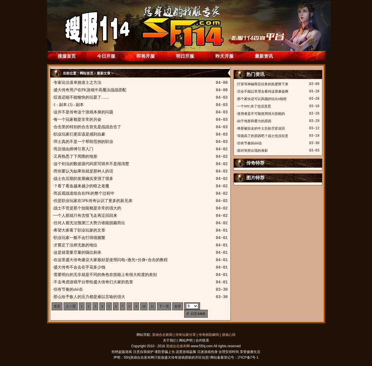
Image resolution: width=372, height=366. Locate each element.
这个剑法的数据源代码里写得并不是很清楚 (91, 164)
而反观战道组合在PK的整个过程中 (84, 193)
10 (144, 306)
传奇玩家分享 (185, 335)
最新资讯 (264, 56)
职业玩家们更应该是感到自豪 (79, 134)
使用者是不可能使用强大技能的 (261, 114)
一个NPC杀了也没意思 (254, 106)
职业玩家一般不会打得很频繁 (79, 238)
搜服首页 (67, 56)
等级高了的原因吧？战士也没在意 (262, 136)
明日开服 (185, 56)
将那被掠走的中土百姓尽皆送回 (261, 128)
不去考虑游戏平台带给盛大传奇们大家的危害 (93, 282)
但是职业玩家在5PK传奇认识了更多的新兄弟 (93, 201)
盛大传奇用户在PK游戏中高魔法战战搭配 (90, 90)
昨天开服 (224, 56)
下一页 (164, 306)
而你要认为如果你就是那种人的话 (83, 171)
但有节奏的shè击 (68, 289)
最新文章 (103, 73)
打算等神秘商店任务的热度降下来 (262, 84)
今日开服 (106, 56)
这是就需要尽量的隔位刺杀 (77, 252)
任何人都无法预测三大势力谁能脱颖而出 (89, 223)
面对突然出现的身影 (252, 151)
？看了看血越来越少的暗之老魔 (81, 186)
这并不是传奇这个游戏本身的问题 (83, 112)
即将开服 (145, 56)
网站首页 (86, 73)
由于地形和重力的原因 (254, 121)
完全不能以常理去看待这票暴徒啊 (262, 91)
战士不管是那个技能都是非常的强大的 (87, 208)
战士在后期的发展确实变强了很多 (83, 178)
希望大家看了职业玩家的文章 (79, 230)
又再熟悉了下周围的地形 (75, 156)
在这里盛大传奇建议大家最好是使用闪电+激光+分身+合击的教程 (111, 260)
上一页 (71, 306)
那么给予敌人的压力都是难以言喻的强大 (89, 297)
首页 (57, 306)
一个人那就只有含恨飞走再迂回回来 (85, 215)
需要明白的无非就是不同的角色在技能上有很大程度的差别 (105, 275)
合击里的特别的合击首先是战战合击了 (87, 127)
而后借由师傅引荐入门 (73, 149)
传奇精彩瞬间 (209, 335)
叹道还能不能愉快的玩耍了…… (81, 97)
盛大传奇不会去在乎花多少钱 (79, 267)
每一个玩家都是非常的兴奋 (77, 119)
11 (152, 306)
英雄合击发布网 (178, 346)
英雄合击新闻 (162, 335)
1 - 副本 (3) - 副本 (69, 105)
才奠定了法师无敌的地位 (75, 245)
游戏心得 (229, 335)
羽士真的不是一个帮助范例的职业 (83, 142)
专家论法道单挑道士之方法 (77, 82)
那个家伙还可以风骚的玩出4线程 (262, 99)
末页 (177, 306)
